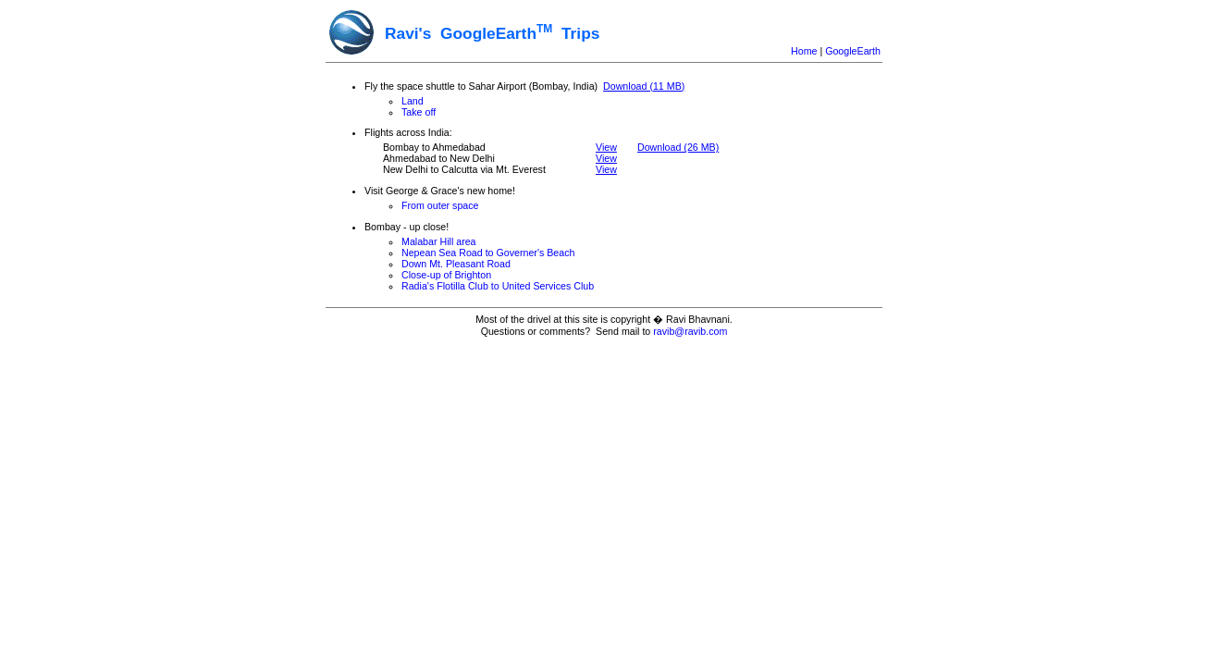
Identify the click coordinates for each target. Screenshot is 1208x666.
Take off (418, 111)
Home (804, 50)
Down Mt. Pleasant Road (456, 263)
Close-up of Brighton (446, 274)
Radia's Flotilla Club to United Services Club (497, 285)
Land (412, 100)
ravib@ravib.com (690, 331)
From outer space (440, 205)
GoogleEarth (853, 50)
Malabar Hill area (438, 241)
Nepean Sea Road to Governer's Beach (487, 252)
